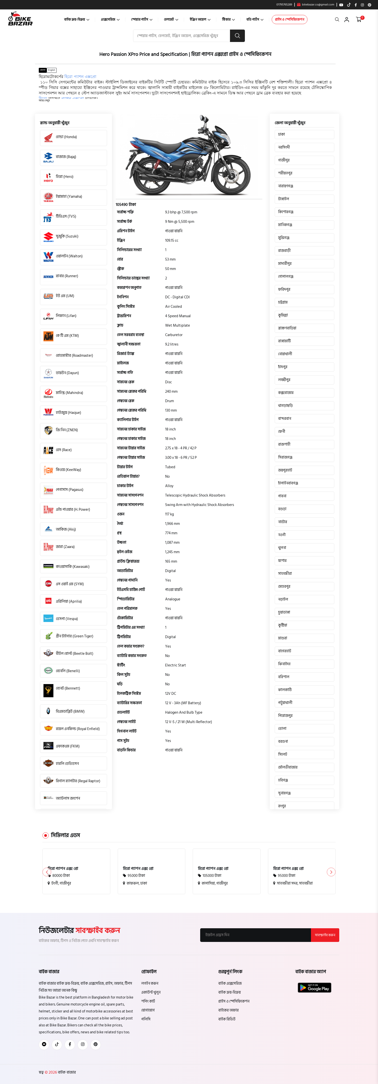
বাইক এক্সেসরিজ (230, 983)
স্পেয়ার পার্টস (141, 19)
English (51, 70)
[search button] (237, 36)
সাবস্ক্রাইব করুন (325, 935)
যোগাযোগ (148, 1010)
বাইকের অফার (228, 1010)
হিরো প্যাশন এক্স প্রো (63, 869)
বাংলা (42, 70)
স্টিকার (228, 19)
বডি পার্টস (255, 19)
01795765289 (284, 4)
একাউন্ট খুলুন (150, 992)
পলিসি (146, 1019)
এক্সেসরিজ (110, 19)
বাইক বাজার (66, 1072)
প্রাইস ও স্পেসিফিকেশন (289, 19)
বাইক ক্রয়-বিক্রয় (76, 19)
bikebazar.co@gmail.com (315, 4)
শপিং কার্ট (148, 1001)
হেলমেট (171, 19)
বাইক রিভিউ (226, 1019)
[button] (44, 101)
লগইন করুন (149, 983)
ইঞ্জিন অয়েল (200, 19)
